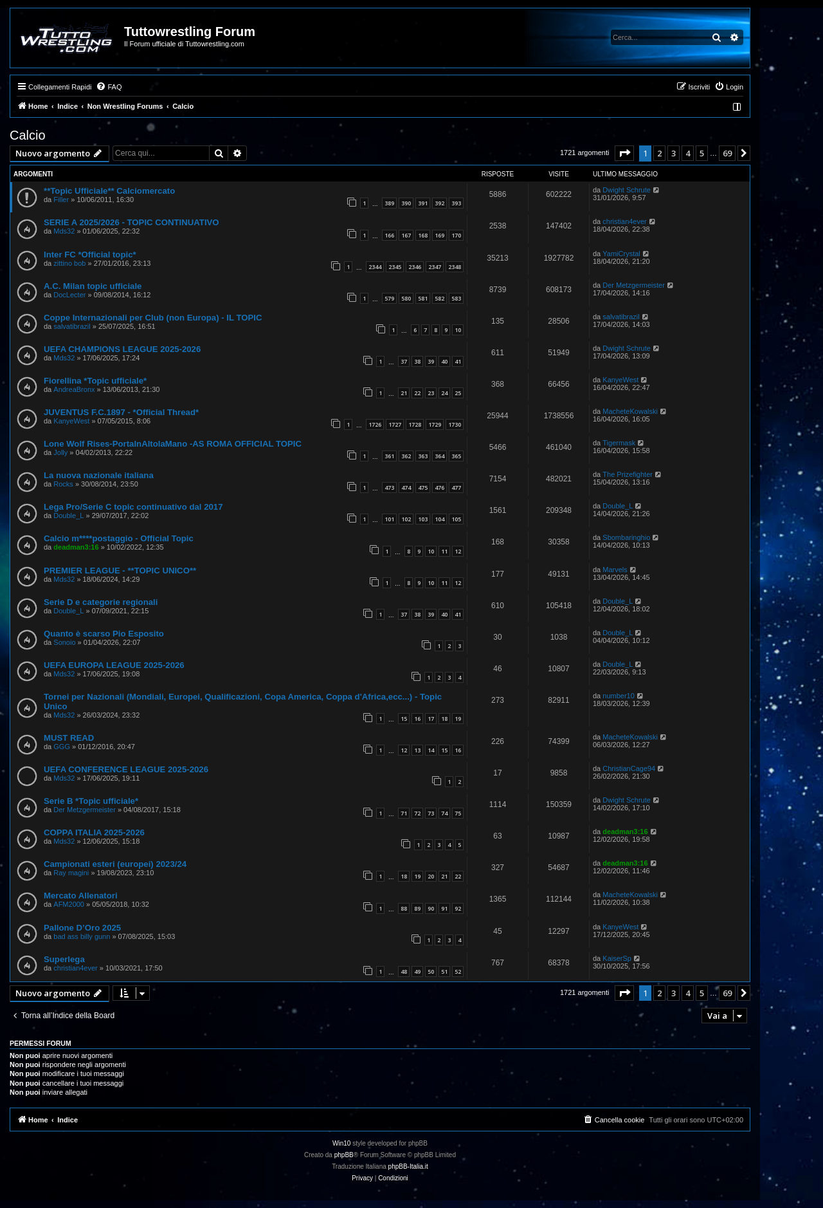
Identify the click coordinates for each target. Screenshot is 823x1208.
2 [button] (659, 153)
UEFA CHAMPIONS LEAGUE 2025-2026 (122, 349)
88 (404, 908)
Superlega (64, 959)
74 (444, 813)
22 (417, 393)
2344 (374, 267)
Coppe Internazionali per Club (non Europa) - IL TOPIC (153, 317)
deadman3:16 (75, 547)
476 (439, 487)
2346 (414, 267)
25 (458, 393)
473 (389, 487)
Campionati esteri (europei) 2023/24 (115, 864)
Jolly (60, 452)
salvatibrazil (71, 326)
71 (404, 813)
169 (439, 235)
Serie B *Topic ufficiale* (91, 801)
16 (417, 718)
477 (456, 487)
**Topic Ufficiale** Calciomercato (109, 191)
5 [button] (702, 153)
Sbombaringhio (626, 537)
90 (431, 908)
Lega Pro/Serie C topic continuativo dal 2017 (133, 507)
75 (458, 813)
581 (423, 298)
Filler (61, 199)
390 (406, 203)
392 (439, 203)
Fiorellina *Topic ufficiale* (95, 381)
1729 (434, 424)
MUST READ (69, 738)
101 (389, 519)
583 (456, 298)
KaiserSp (616, 958)
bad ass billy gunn (81, 936)
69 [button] (727, 153)
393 (456, 203)
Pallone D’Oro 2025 (82, 928)
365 (456, 456)
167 (406, 235)
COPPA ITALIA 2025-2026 (94, 832)
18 (444, 718)
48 (404, 971)
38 (417, 361)
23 (431, 393)
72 (417, 813)
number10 (618, 696)
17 (431, 718)
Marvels (615, 569)
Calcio (28, 135)
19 (458, 718)
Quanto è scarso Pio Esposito (104, 633)
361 (389, 456)
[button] (624, 153)
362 (406, 456)
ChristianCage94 (628, 768)
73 (431, 813)
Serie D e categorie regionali (101, 602)
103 (423, 519)
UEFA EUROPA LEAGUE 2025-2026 (114, 665)
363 (423, 456)
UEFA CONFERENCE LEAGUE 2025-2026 (126, 769)
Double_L (68, 515)
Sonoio (64, 642)
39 (431, 361)
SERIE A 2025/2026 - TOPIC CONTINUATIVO (131, 222)
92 (458, 908)
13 (417, 750)
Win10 (341, 1143)
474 (406, 487)
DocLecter (69, 295)
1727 (394, 424)
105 (456, 519)
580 (406, 298)
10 (458, 330)
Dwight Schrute (626, 190)
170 (456, 235)
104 (439, 519)
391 (423, 203)
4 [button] (687, 153)
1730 (454, 424)
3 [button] (673, 153)
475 (423, 487)
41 (458, 361)
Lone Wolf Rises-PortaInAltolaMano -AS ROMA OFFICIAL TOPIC (173, 444)
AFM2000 (68, 904)
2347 (434, 267)
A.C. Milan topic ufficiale (92, 286)
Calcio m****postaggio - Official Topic (119, 538)
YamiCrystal (621, 253)
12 (458, 551)
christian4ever (624, 221)
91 (444, 908)
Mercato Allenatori (81, 895)
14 (431, 750)
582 (439, 298)
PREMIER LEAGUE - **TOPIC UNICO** (120, 570)
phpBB (344, 1154)
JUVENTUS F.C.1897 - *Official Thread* (121, 412)
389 (389, 203)
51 (444, 971)
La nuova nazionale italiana (99, 475)
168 (423, 235)
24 (444, 393)
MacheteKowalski (630, 411)
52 (458, 971)
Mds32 (64, 231)
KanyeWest (620, 380)
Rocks (63, 484)
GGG (61, 746)
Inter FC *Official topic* (90, 254)
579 (389, 298)
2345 (394, 267)
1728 (414, 424)
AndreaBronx (74, 389)
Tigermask (618, 443)
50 (431, 971)
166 (389, 235)
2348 (454, 267)
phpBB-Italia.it (408, 1166)
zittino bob (69, 263)
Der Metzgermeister (633, 285)
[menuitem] (109, 87)
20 (431, 876)
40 (444, 361)
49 (417, 971)
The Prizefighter (627, 474)
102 (406, 519)
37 (404, 361)
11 (444, 551)
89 (417, 908)
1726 (374, 424)
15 (404, 718)
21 (404, 393)
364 (439, 456)
